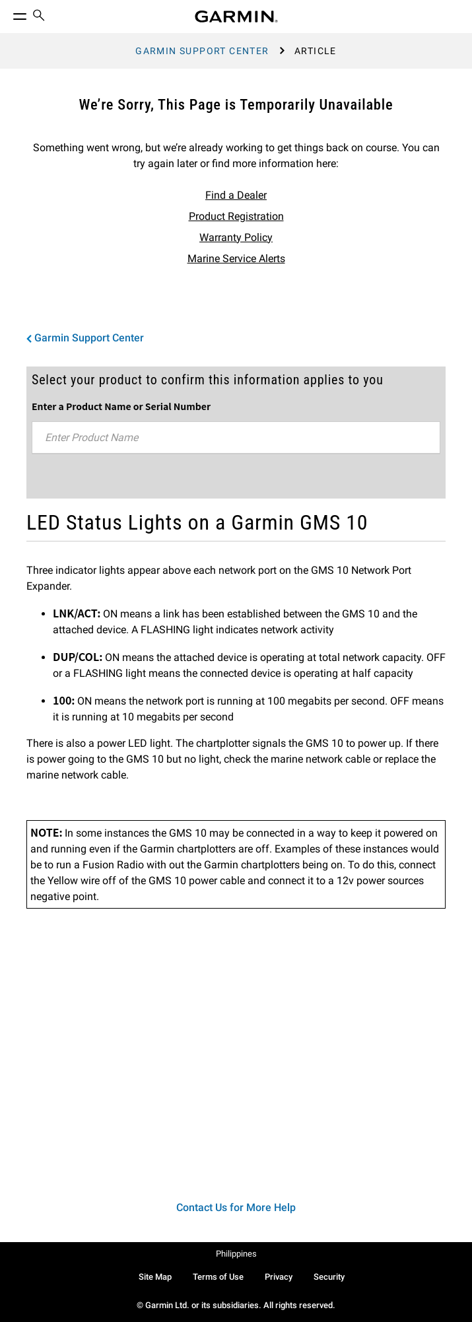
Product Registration (236, 216)
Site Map (155, 1277)
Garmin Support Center (202, 51)
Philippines (236, 1254)
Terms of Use (218, 1277)
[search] (39, 16)
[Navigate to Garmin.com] (236, 16)
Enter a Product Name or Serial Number (121, 406)
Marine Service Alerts (236, 258)
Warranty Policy (236, 237)
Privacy (278, 1277)
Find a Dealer (236, 195)
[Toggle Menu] (8, 13)
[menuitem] (39, 17)
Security (329, 1277)
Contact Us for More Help (236, 1207)
